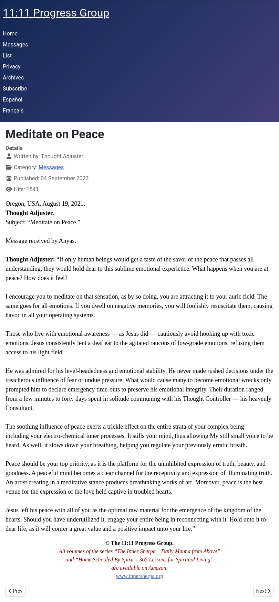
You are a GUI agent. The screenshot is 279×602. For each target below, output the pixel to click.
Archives (13, 77)
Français (13, 110)
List (7, 55)
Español (12, 99)
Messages (15, 44)
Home (10, 33)
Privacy (12, 66)
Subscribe (15, 88)
